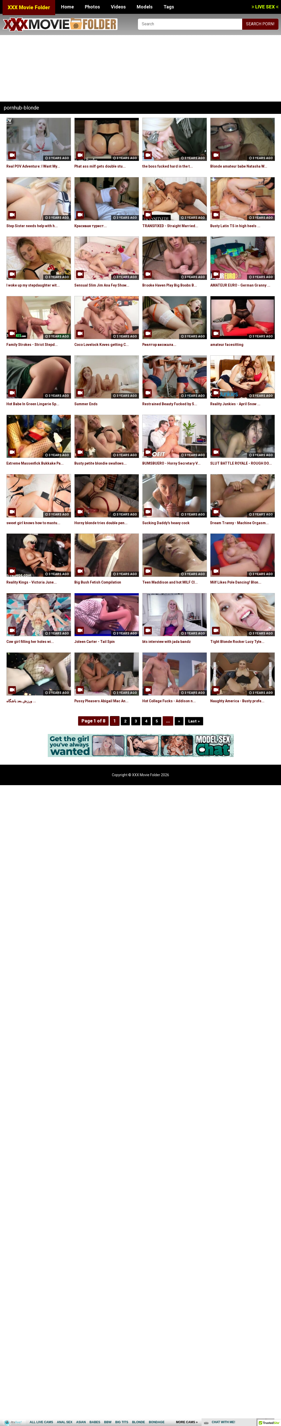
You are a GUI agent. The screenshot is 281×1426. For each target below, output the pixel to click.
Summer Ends (87, 415)
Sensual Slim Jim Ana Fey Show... (105, 291)
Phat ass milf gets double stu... (104, 166)
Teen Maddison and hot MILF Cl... (173, 605)
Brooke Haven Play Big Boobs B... (174, 291)
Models (145, 6)
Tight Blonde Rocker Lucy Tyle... (241, 664)
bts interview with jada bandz (170, 664)
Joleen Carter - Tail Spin (97, 664)
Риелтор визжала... (161, 356)
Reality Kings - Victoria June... (34, 605)
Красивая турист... (92, 231)
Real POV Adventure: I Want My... (37, 166)
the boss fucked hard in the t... (171, 166)
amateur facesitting (229, 356)
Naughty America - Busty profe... (241, 724)
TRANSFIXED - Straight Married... (173, 231)
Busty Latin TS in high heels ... (238, 231)
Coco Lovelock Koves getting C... (106, 356)
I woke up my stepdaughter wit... (37, 291)
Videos (118, 6)
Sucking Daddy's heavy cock (169, 540)
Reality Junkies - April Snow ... (238, 415)
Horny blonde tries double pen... (104, 540)
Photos (92, 6)
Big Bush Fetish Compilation (101, 605)
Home (67, 6)
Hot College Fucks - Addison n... (172, 724)
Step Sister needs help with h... (36, 231)
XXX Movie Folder (29, 7)
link (276, 1346)
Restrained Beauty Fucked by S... (173, 415)
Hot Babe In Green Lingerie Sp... (36, 415)
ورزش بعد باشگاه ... (23, 724)
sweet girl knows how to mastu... (37, 540)
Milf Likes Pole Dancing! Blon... (239, 605)
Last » (194, 744)
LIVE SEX (265, 6)
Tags (168, 6)
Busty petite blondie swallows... (104, 475)
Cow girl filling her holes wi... (33, 664)
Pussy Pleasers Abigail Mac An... (105, 724)
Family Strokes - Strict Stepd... (35, 356)
